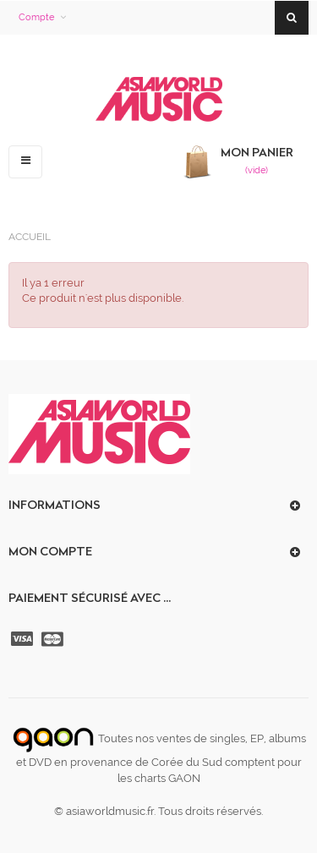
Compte (36, 17)
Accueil (29, 237)
